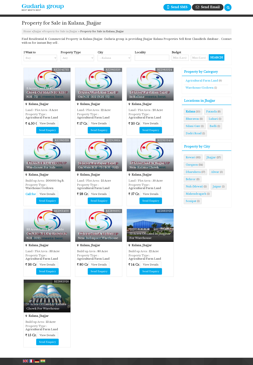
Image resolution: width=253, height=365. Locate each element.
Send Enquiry (47, 130)
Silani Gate (193, 126)
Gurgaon (192, 164)
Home (27, 31)
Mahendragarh (196, 193)
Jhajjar (37, 31)
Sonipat (191, 201)
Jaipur (217, 186)
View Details (47, 123)
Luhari (213, 118)
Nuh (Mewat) (194, 186)
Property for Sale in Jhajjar (60, 31)
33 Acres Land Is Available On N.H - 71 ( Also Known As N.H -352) (46, 233)
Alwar (215, 172)
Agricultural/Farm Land (202, 80)
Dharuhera (193, 172)
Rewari (190, 157)
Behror (191, 179)
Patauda (211, 111)
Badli (213, 126)
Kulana (190, 111)
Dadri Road (193, 133)
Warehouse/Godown (199, 87)
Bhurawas (192, 118)
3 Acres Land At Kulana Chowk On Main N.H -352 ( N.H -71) (46, 92)
